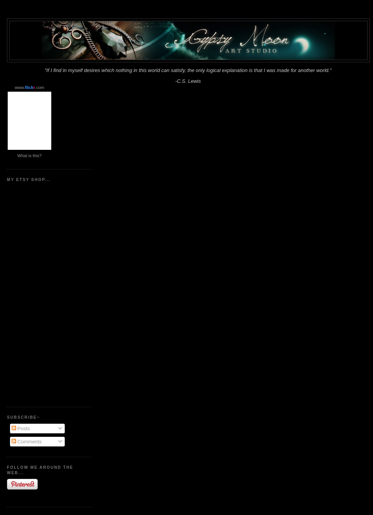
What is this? (29, 155)
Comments (27, 442)
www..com (29, 87)
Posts (21, 428)
